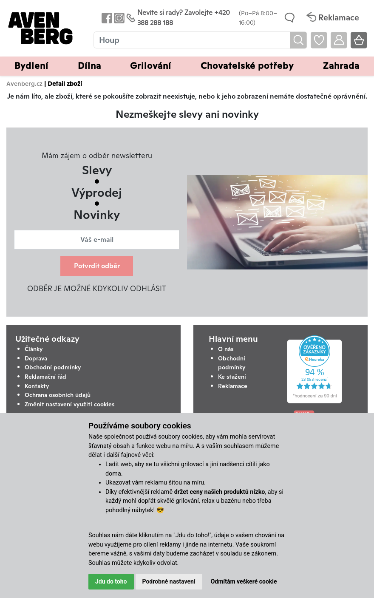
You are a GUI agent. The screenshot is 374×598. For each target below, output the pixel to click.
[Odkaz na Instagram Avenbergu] (118, 17)
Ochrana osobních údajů (58, 395)
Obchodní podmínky (53, 367)
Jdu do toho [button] (111, 581)
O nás (225, 349)
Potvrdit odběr (97, 265)
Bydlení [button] (31, 65)
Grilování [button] (150, 65)
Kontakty (37, 386)
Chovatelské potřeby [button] (247, 65)
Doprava (36, 358)
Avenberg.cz (24, 83)
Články (34, 349)
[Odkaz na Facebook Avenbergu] (106, 17)
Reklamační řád (45, 376)
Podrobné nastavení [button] (169, 581)
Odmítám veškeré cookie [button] (244, 581)
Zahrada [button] (341, 65)
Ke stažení (232, 376)
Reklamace (232, 386)
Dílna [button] (89, 65)
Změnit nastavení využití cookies (69, 404)
